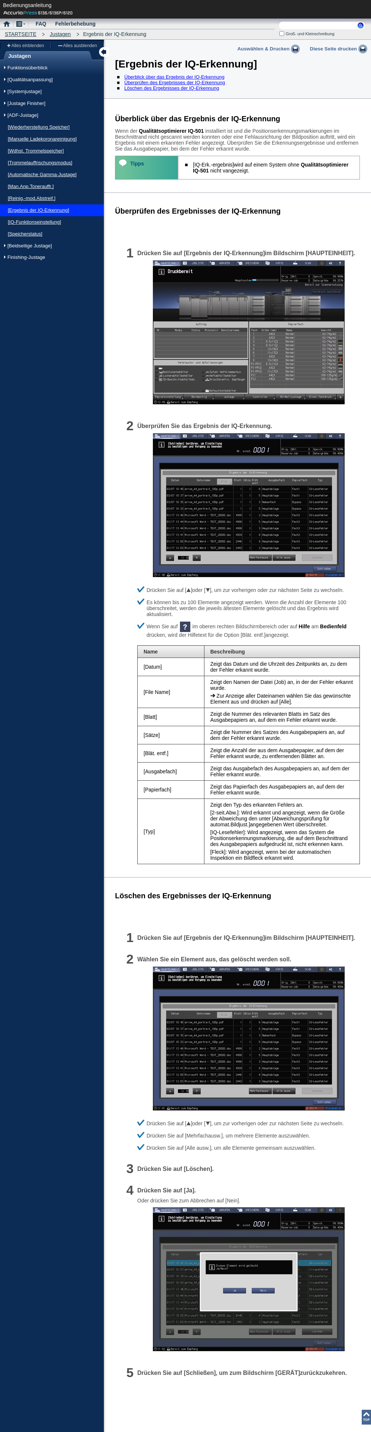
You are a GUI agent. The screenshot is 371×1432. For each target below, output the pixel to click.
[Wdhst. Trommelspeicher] (36, 151)
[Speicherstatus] (25, 234)
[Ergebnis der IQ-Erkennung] (38, 210)
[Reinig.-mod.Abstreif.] (31, 198)
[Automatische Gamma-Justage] (42, 174)
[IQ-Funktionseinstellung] (34, 222)
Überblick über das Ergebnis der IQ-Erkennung (174, 77)
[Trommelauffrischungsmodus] (40, 162)
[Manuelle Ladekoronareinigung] (42, 139)
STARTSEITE (20, 34)
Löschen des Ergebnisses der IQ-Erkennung (171, 88)
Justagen (60, 34)
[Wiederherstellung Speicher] (39, 127)
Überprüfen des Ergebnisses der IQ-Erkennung (174, 82)
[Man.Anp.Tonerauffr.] (31, 186)
